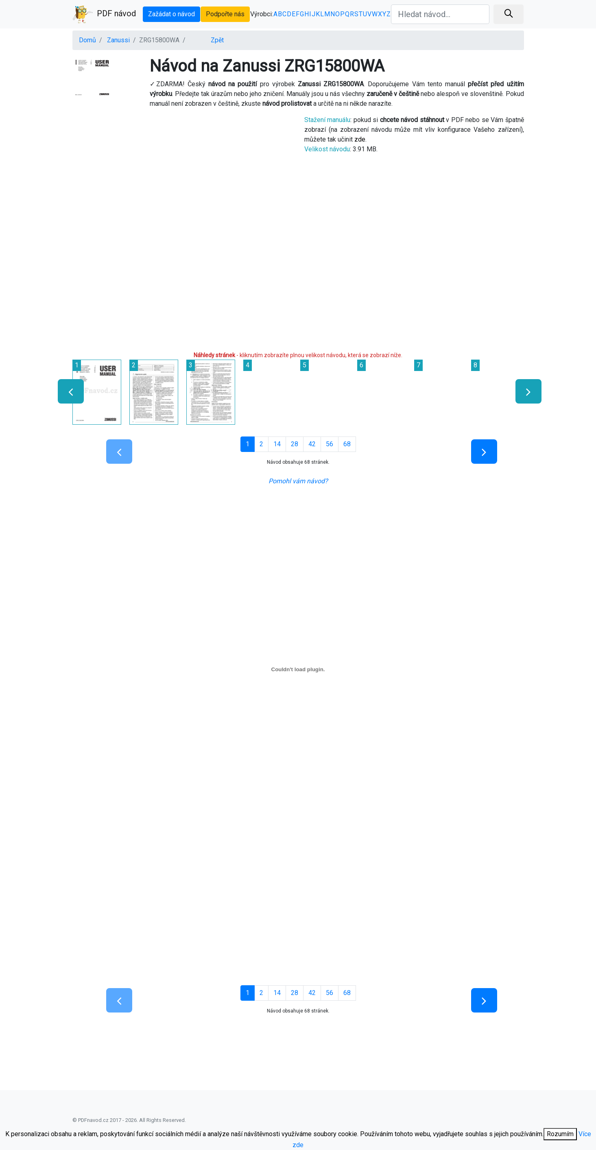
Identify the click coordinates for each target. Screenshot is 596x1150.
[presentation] (67, 391)
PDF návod (104, 14)
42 (312, 444)
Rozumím (560, 1134)
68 (347, 444)
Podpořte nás (225, 14)
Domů (87, 40)
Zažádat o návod (171, 14)
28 (294, 444)
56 (329, 444)
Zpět (217, 40)
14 (277, 444)
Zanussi (118, 40)
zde (359, 139)
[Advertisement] (182, 172)
